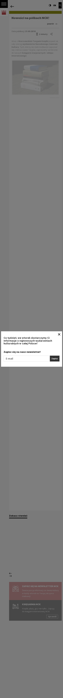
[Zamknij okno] (59, 334)
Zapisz (54, 358)
